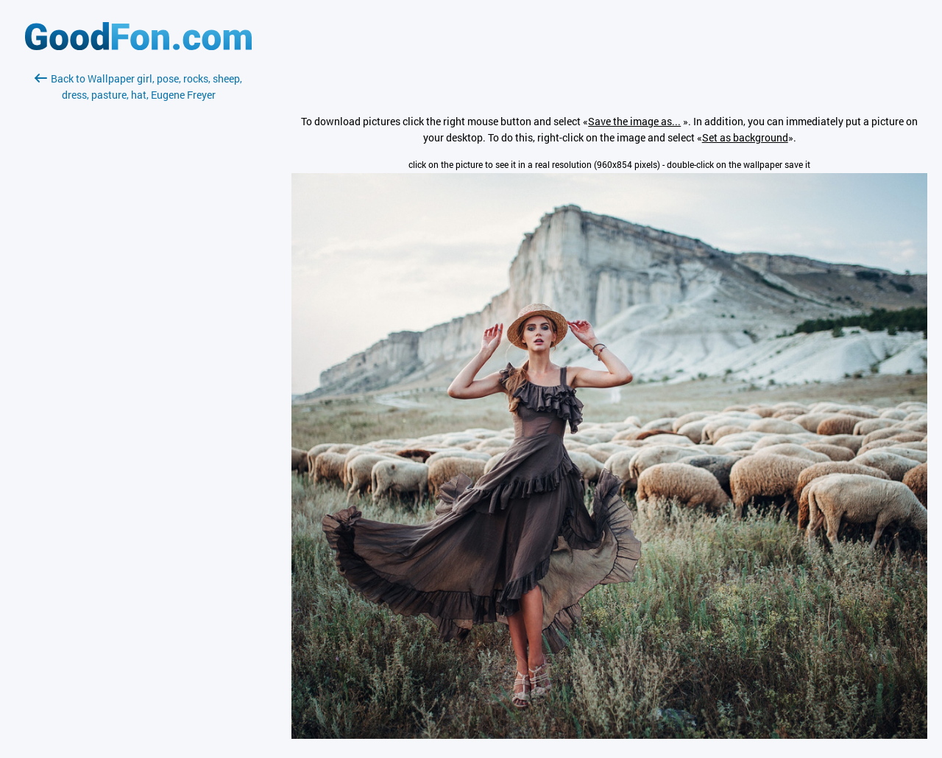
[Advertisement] (138, 277)
